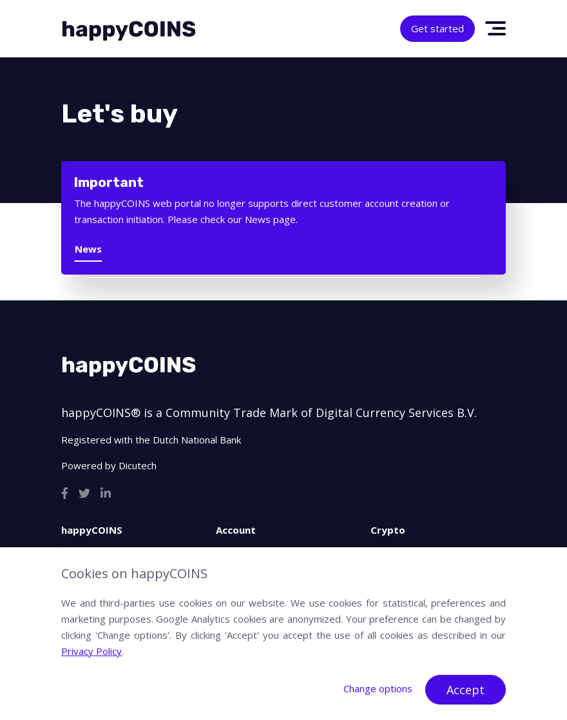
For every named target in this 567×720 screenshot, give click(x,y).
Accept (466, 689)
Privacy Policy (91, 651)
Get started (437, 28)
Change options (377, 688)
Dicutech (138, 465)
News (88, 248)
